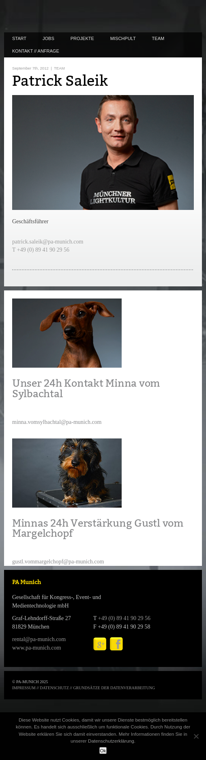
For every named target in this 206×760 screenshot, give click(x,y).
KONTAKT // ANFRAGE (35, 51)
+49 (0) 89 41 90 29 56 (124, 618)
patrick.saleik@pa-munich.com (47, 242)
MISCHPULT (123, 38)
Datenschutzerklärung (111, 740)
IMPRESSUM (24, 688)
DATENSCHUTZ (54, 688)
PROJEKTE (82, 38)
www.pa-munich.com (36, 648)
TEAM (158, 38)
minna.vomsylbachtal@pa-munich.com (57, 422)
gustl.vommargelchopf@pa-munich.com (58, 562)
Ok (103, 750)
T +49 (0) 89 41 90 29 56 (40, 250)
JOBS (48, 38)
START (19, 38)
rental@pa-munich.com (39, 639)
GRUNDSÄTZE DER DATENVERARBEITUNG (114, 688)
